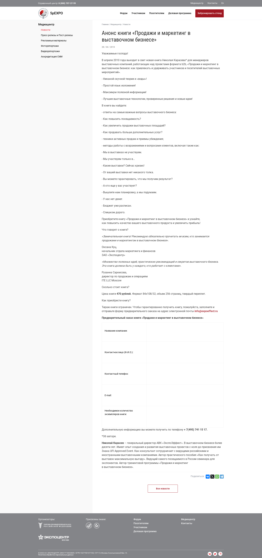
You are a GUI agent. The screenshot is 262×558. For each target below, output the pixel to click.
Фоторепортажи (50, 46)
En (222, 3)
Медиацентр (46, 24)
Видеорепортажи (50, 51)
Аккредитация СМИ (51, 56)
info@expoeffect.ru (206, 311)
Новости (45, 30)
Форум (123, 13)
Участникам (138, 13)
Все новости (163, 488)
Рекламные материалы (54, 40)
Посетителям (156, 13)
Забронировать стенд (210, 13)
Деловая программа (179, 13)
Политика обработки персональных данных (56, 555)
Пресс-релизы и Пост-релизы (57, 35)
